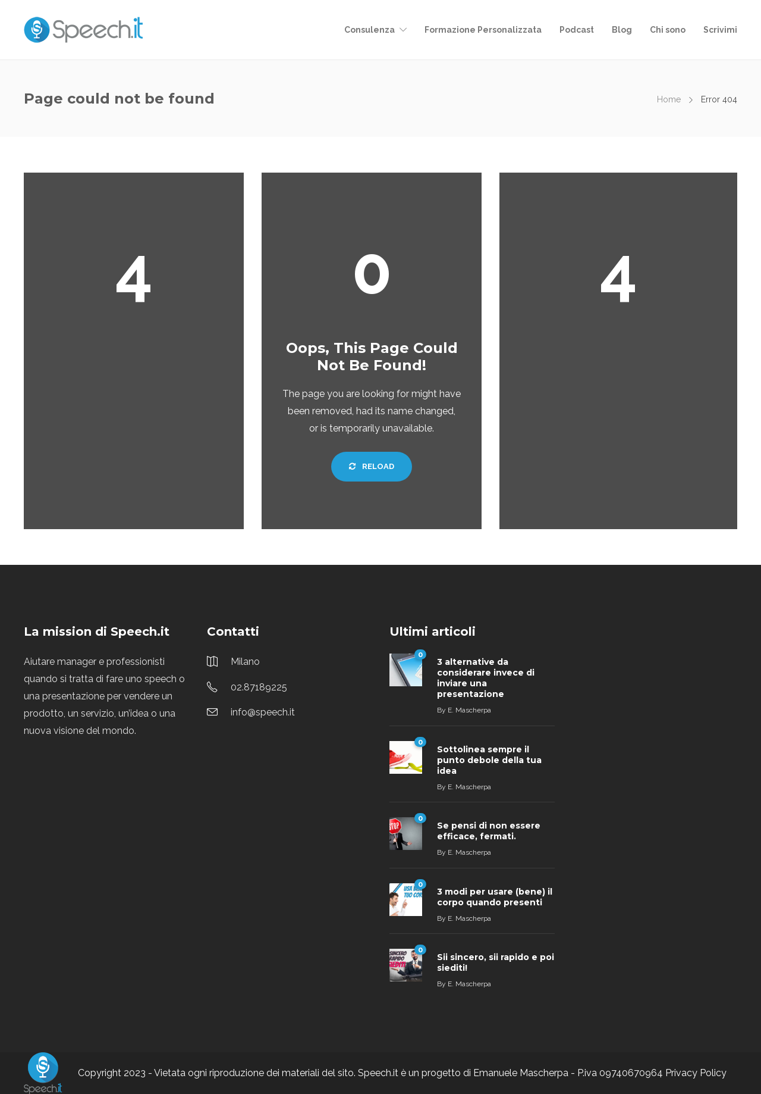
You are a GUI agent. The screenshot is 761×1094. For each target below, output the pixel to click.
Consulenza (369, 30)
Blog (622, 30)
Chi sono (667, 30)
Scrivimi (720, 30)
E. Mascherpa (469, 710)
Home (669, 99)
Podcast (576, 30)
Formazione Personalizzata (483, 30)
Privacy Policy (696, 1073)
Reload (371, 466)
